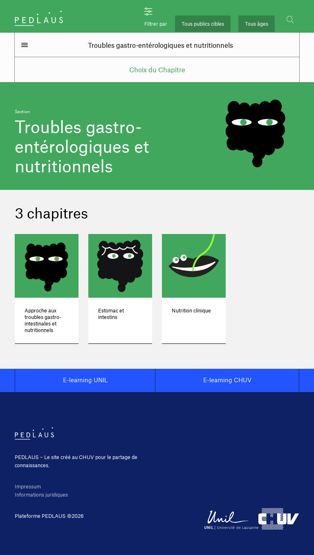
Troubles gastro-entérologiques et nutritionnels (160, 45)
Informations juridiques (41, 494)
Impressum (28, 486)
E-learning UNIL (85, 379)
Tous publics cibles (203, 23)
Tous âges (256, 23)
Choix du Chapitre (157, 69)
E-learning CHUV (227, 379)
